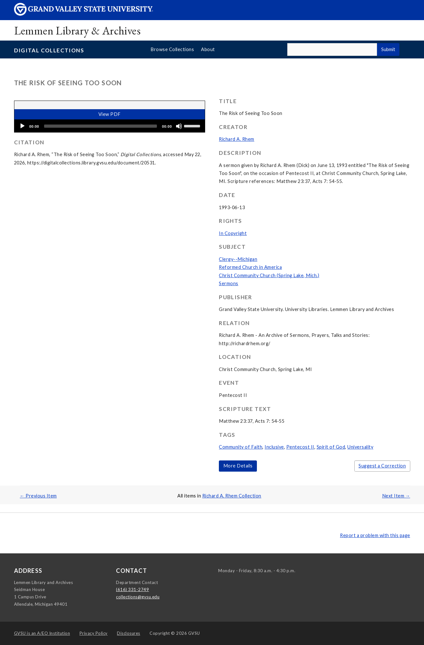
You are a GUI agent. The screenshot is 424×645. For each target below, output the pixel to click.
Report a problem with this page (375, 535)
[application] (109, 126)
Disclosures (128, 633)
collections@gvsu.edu (137, 596)
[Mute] (179, 126)
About (208, 49)
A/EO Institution (42, 633)
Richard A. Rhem (236, 139)
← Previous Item (38, 495)
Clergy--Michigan (238, 259)
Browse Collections (172, 49)
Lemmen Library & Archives (77, 30)
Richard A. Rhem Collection (231, 495)
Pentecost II (300, 447)
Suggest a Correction (382, 465)
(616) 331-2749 (132, 589)
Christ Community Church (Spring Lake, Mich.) (269, 275)
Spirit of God (331, 447)
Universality (360, 447)
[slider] (100, 126)
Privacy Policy (94, 633)
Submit (388, 49)
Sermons (228, 283)
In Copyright (233, 233)
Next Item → (396, 495)
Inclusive (274, 447)
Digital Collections (49, 50)
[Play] (22, 126)
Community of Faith (240, 447)
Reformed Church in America (250, 267)
